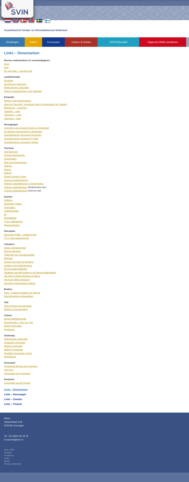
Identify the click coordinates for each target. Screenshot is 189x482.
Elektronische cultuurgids (16, 87)
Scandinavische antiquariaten (18, 296)
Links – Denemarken (16, 389)
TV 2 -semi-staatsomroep (16, 238)
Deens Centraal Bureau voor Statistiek (23, 91)
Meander (8, 258)
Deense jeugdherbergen (16, 180)
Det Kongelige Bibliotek (15, 269)
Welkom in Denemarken (16, 309)
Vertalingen (12, 42)
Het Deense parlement (15, 84)
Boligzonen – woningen (15, 108)
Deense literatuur (12, 251)
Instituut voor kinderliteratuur (18, 265)
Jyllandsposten (11, 211)
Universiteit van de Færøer (17, 383)
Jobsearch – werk (12, 115)
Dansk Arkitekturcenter (15, 319)
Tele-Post (8, 370)
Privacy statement (12, 464)
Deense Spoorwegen (14, 155)
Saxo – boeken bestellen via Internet (22, 293)
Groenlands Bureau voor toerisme (20, 366)
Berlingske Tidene (13, 204)
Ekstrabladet (10, 218)
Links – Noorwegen (15, 394)
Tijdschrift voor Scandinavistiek (19, 255)
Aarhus (7, 169)
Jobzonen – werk (12, 118)
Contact (8, 453)
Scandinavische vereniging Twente (21, 142)
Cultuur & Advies (81, 42)
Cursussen (53, 42)
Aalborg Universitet (13, 349)
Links (6, 458)
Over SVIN (9, 450)
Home (7, 461)
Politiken (8, 200)
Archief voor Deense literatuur (19, 262)
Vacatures (9, 455)
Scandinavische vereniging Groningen (22, 135)
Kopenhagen (10, 159)
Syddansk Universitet (14, 342)
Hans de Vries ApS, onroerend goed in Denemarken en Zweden (35, 104)
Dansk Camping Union (15, 176)
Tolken (33, 42)
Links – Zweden (13, 399)
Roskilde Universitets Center (18, 353)
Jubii (6, 67)
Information (9, 207)
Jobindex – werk (12, 111)
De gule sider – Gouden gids (18, 71)
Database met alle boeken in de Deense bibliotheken (30, 272)
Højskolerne (10, 356)
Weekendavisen (12, 225)
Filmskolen (9, 329)
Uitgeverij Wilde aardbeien (162, 42)
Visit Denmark (11, 152)
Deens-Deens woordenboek (18, 306)
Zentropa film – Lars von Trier (18, 322)
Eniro (6, 64)
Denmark (8, 80)
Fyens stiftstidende (13, 221)
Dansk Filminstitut (13, 326)
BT (5, 214)
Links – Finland (13, 404)
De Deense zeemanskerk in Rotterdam (23, 131)
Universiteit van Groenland (17, 373)
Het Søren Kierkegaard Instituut (19, 283)
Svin (17, 9)
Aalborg (8, 173)
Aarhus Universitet (13, 346)
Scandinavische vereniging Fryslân (21, 138)
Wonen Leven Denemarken (17, 100)
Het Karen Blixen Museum (17, 279)
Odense (8, 166)
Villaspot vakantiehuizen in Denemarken (24, 183)
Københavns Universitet (16, 339)
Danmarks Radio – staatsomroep (20, 234)
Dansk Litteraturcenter (15, 248)
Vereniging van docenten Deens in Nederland (26, 128)
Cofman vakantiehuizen (15, 187)
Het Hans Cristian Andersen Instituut (22, 276)
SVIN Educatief (118, 42)
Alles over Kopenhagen (15, 162)
